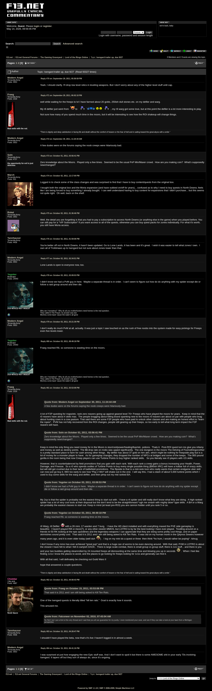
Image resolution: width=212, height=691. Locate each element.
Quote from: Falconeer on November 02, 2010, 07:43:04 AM (77, 616)
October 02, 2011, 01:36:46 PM (60, 213)
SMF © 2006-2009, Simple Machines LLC (116, 688)
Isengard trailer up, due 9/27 (109, 57)
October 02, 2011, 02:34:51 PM (60, 258)
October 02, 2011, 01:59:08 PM (60, 239)
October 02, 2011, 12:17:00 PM (60, 176)
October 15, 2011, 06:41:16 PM (60, 648)
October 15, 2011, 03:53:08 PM (60, 388)
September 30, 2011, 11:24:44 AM (61, 139)
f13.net (9, 57)
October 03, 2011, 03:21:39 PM (60, 322)
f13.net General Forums (26, 57)
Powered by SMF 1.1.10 (88, 688)
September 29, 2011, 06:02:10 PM (61, 95)
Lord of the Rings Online (76, 57)
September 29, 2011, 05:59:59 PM (61, 79)
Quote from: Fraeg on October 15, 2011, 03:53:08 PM (74, 588)
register (47, 26)
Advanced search (73, 43)
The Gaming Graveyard (51, 57)
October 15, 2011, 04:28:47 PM (60, 631)
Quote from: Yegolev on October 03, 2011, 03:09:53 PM (75, 482)
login (37, 26)
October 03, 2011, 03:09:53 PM (60, 275)
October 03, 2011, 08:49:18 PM (60, 341)
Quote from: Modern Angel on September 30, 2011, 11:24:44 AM (80, 402)
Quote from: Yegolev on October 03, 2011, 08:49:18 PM (75, 512)
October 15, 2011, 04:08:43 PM (60, 580)
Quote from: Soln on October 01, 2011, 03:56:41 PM (73, 432)
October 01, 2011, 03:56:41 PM (60, 156)
